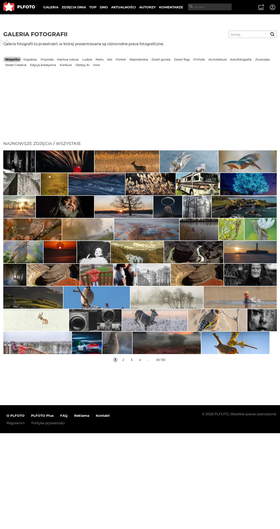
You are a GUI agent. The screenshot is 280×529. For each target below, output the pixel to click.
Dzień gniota (161, 59)
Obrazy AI (82, 65)
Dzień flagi (182, 59)
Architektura (217, 59)
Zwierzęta (262, 59)
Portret (121, 59)
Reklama (81, 511)
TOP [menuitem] (92, 7)
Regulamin (16, 519)
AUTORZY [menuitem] (147, 7)
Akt (109, 59)
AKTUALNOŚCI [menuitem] (123, 7)
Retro (99, 59)
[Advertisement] (140, 108)
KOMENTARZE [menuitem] (171, 7)
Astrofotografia (241, 59)
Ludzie (87, 59)
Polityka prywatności (48, 519)
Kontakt (103, 511)
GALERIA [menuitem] (50, 7)
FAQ (64, 511)
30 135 (160, 455)
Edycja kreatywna (43, 65)
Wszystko (12, 59)
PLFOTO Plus (42, 511)
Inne (96, 65)
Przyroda (47, 59)
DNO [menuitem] (104, 7)
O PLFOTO (15, 511)
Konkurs (66, 65)
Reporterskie (139, 59)
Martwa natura (68, 59)
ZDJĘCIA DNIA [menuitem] (74, 7)
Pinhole (199, 59)
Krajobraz (30, 59)
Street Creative (15, 65)
